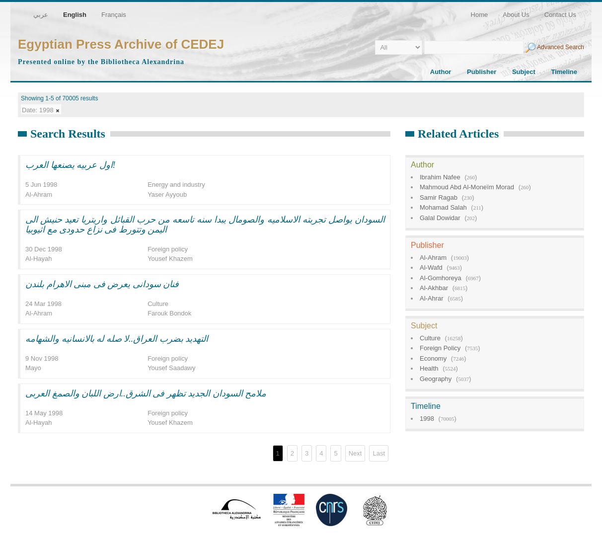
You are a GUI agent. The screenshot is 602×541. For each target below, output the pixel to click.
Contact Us (560, 14)
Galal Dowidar (440, 218)
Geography (436, 379)
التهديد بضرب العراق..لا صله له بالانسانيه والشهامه (116, 339)
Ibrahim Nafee (440, 177)
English (74, 14)
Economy (433, 358)
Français (113, 14)
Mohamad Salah (443, 207)
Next (355, 453)
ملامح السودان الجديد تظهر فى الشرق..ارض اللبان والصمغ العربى (145, 393)
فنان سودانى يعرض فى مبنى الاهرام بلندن (102, 284)
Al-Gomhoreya (440, 278)
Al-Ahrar (432, 298)
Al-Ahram (433, 257)
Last (379, 453)
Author (441, 72)
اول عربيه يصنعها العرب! (70, 165)
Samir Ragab (438, 197)
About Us (516, 14)
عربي (40, 14)
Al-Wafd (431, 267)
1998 (427, 418)
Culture (430, 338)
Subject (523, 72)
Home (479, 14)
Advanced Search (560, 47)
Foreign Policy (440, 348)
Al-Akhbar (434, 288)
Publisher (481, 72)
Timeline (564, 72)
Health (429, 368)
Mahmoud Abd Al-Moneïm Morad (467, 187)
